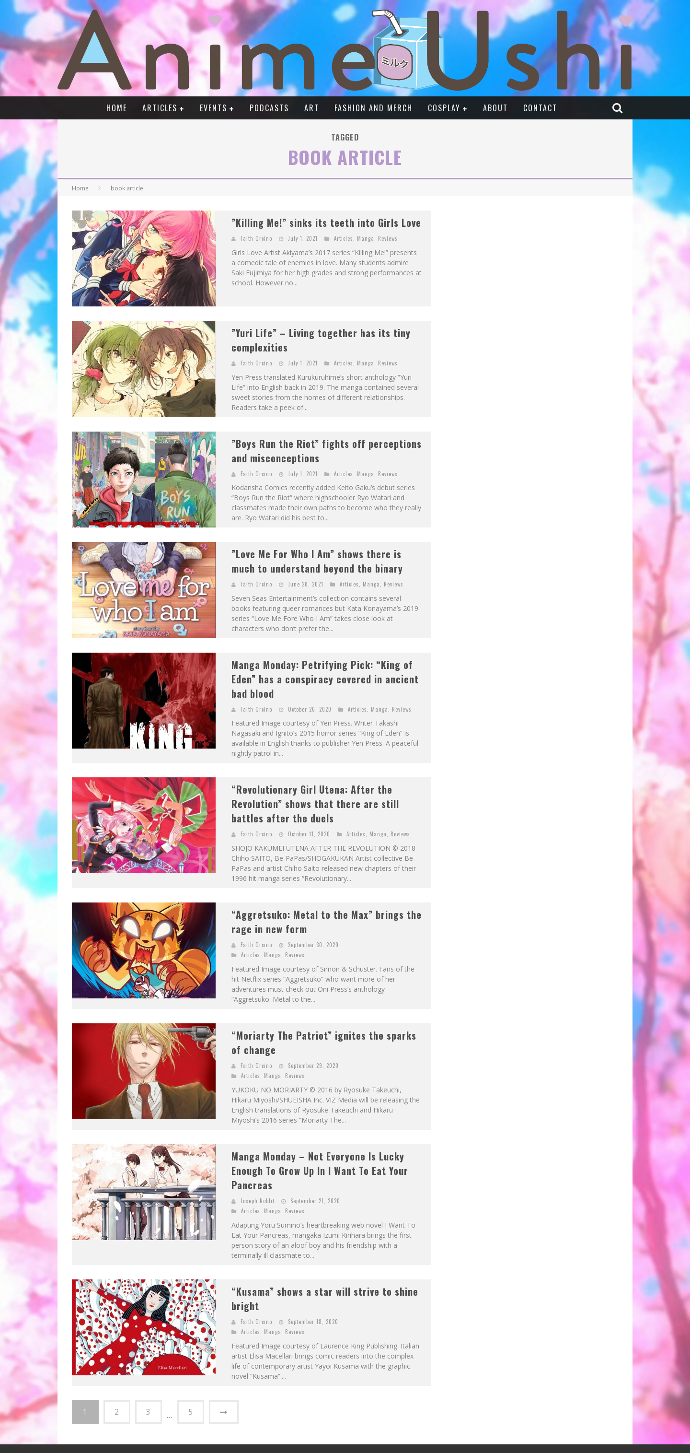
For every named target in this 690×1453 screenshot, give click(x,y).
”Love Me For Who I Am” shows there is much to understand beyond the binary (317, 561)
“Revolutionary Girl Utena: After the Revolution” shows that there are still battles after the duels (315, 803)
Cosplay (444, 108)
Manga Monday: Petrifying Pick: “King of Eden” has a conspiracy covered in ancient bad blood (325, 679)
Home (116, 108)
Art (311, 108)
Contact (540, 108)
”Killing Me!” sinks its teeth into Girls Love (326, 222)
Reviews (388, 238)
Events (213, 108)
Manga (365, 238)
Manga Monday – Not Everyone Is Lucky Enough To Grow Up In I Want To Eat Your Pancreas (319, 1170)
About (495, 108)
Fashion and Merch (373, 108)
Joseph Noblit (258, 1201)
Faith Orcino (256, 238)
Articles (159, 108)
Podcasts (269, 108)
